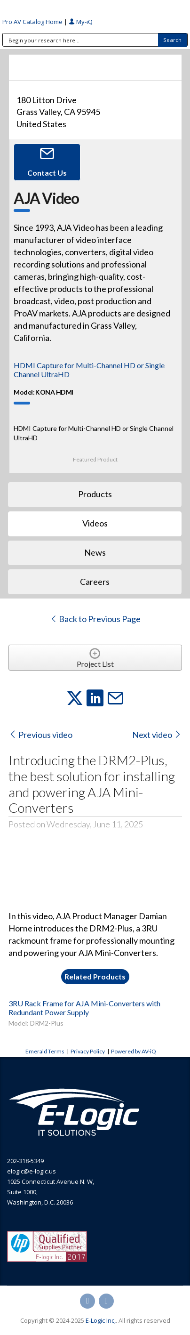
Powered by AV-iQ (133, 1051)
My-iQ (81, 21)
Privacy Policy (88, 1051)
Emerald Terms (44, 1051)
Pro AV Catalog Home (33, 21)
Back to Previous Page (95, 619)
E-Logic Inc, (101, 1320)
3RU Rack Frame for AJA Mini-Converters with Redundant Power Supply (84, 1008)
